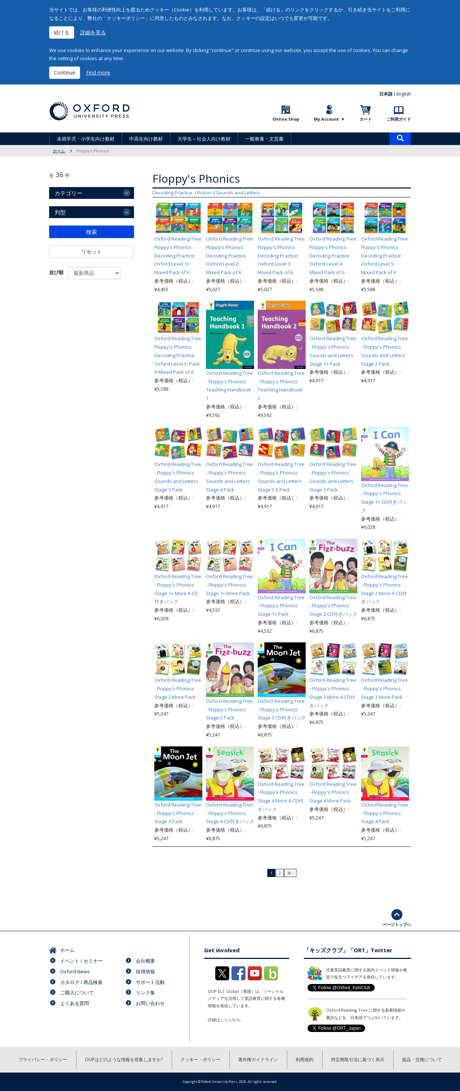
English (404, 94)
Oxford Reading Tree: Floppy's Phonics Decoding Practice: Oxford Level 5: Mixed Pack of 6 (385, 255)
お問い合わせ (150, 1003)
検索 (91, 231)
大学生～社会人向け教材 (204, 138)
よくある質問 (74, 1003)
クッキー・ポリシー (200, 1059)
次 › (290, 873)
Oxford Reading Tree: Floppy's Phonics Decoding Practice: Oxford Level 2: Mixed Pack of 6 (230, 255)
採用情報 (145, 971)
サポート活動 (150, 982)
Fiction (204, 192)
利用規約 (304, 1059)
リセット (91, 251)
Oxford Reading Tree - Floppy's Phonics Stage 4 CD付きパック (230, 813)
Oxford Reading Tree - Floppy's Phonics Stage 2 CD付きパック (333, 606)
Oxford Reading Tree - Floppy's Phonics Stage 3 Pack (177, 813)
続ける (61, 32)
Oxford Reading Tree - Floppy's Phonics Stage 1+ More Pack (229, 585)
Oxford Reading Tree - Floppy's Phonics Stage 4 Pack (384, 813)
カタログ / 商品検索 (81, 982)
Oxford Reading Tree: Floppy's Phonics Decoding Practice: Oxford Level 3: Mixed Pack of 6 (282, 255)
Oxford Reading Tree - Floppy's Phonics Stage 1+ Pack (281, 606)
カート (366, 119)
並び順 (56, 272)
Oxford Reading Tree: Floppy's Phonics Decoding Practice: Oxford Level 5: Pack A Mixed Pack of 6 (178, 355)
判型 (60, 212)
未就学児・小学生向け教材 (85, 138)
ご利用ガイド (399, 119)
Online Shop (285, 119)
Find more (98, 72)
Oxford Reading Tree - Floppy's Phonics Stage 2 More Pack (177, 688)
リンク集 (145, 992)
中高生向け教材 (146, 138)
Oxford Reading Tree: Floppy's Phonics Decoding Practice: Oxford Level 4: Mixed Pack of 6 (333, 255)
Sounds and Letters (238, 192)
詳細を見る (93, 32)
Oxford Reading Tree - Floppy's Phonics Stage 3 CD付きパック (282, 709)
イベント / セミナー (81, 960)
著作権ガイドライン (258, 1059)
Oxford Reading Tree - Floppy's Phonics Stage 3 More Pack (384, 688)
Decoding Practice (172, 192)
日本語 (385, 94)
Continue (64, 72)
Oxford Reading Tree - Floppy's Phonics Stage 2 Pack (229, 709)
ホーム (59, 150)
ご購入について (77, 992)
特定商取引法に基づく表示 (357, 1059)
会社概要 (145, 960)
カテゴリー (68, 193)
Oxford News (75, 971)
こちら (226, 1019)
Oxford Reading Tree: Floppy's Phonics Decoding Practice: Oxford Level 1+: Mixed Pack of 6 (178, 255)
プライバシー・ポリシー (42, 1059)
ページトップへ (396, 924)
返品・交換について (422, 1059)
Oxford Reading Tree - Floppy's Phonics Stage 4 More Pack (332, 792)
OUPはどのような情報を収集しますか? (124, 1059)
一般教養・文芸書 (264, 138)
